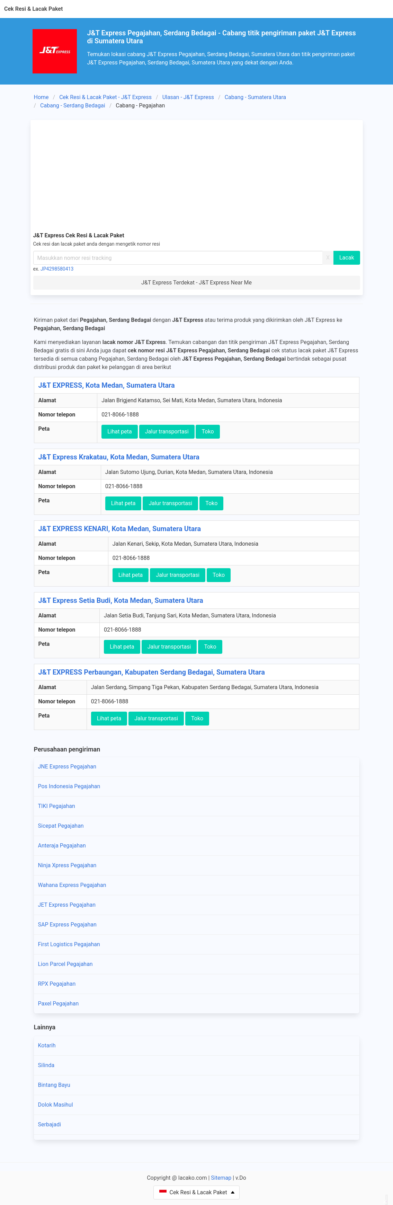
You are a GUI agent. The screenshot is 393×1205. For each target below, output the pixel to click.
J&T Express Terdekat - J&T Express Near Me (196, 282)
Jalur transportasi (167, 431)
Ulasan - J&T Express (188, 97)
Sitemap (221, 1178)
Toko (208, 431)
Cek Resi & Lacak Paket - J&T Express (105, 97)
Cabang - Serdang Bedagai (72, 105)
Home (41, 97)
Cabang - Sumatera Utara (255, 97)
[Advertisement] (196, 174)
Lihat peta (119, 431)
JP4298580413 (57, 269)
